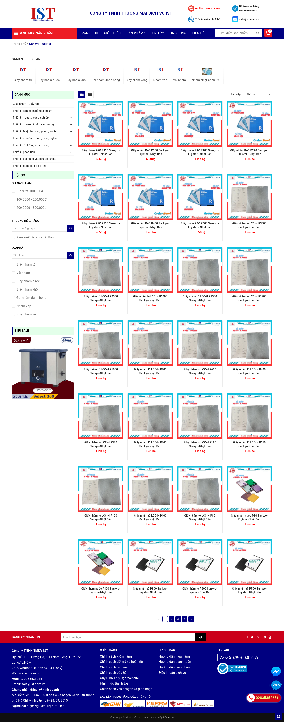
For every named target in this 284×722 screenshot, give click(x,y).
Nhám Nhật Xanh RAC (206, 75)
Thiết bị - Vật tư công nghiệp (31, 117)
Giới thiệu (112, 33)
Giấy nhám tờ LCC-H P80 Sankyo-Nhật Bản (199, 517)
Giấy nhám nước (49, 75)
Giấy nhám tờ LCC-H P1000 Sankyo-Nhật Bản (101, 371)
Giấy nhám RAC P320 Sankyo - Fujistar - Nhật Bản (100, 225)
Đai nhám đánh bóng (106, 75)
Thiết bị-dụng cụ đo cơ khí (29, 165)
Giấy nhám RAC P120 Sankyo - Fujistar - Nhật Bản (100, 152)
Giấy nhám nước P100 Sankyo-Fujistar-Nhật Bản (100, 590)
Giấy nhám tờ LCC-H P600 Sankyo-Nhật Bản (199, 371)
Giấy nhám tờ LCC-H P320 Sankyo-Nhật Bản (100, 444)
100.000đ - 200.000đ (31, 199)
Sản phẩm (136, 33)
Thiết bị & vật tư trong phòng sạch (34, 131)
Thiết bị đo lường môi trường (31, 145)
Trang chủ (89, 33)
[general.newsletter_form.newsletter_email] (128, 637)
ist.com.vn (32, 673)
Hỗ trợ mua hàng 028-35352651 (249, 8)
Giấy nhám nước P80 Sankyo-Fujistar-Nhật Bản (249, 517)
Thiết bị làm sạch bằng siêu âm (32, 110)
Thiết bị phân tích (24, 152)
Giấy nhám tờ (23, 75)
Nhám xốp (160, 75)
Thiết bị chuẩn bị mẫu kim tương (33, 124)
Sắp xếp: (236, 94)
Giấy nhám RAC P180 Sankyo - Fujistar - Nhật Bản (200, 152)
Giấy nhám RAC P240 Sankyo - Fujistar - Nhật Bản (249, 152)
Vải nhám (179, 75)
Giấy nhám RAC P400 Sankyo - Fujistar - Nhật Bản (150, 225)
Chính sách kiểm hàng (116, 656)
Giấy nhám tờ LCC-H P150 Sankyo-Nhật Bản (249, 444)
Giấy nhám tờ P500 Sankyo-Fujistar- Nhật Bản (249, 590)
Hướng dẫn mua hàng (174, 656)
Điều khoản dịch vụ (172, 673)
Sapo (171, 717)
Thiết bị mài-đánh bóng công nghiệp (36, 138)
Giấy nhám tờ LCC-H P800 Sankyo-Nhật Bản (150, 371)
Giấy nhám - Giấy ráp (26, 103)
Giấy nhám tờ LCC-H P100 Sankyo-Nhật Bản (150, 517)
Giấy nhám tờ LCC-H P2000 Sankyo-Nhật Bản (150, 298)
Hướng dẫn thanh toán (175, 662)
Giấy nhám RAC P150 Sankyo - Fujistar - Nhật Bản (150, 152)
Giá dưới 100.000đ (29, 191)
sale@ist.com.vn (249, 19)
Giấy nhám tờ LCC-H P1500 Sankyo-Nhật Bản (200, 298)
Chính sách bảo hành (115, 673)
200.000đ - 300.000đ (31, 208)
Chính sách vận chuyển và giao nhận (126, 689)
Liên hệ (198, 33)
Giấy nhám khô (76, 75)
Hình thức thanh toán (115, 683)
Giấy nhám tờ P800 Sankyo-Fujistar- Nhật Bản (150, 590)
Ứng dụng (178, 33)
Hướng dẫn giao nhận (174, 667)
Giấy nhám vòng (136, 75)
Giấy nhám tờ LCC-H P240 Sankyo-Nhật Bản (150, 444)
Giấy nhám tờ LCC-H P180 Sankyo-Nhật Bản (199, 444)
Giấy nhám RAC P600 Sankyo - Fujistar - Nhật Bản (200, 225)
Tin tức (157, 33)
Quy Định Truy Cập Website (119, 678)
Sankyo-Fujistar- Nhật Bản (35, 237)
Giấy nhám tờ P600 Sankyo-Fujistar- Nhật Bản (199, 590)
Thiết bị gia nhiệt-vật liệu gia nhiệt (34, 158)
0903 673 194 (207, 8)
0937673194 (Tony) (48, 668)
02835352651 (34, 679)
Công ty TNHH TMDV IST (239, 657)
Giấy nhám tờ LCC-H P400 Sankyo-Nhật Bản (249, 371)
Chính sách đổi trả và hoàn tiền (122, 662)
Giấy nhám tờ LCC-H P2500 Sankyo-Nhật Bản (101, 298)
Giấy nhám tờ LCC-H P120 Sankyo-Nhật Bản (100, 517)
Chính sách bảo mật (114, 667)
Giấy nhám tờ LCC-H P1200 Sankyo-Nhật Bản (249, 298)
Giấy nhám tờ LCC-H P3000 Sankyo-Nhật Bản (249, 225)
